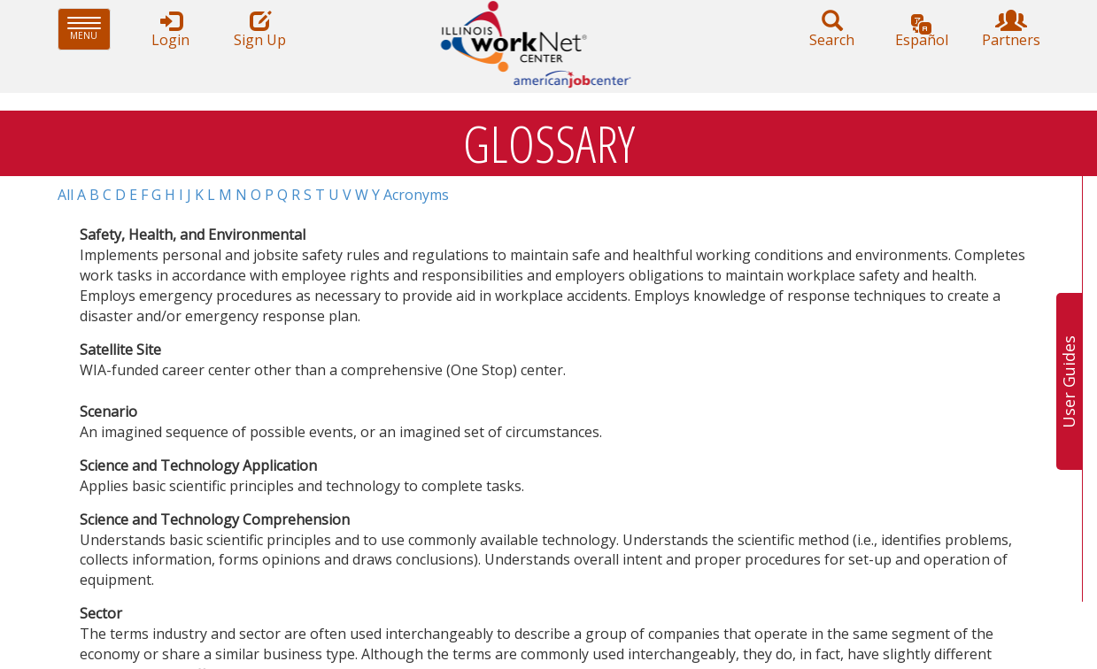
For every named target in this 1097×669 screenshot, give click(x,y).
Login (171, 30)
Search (832, 30)
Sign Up (260, 30)
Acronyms (416, 194)
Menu (89, 29)
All (65, 194)
